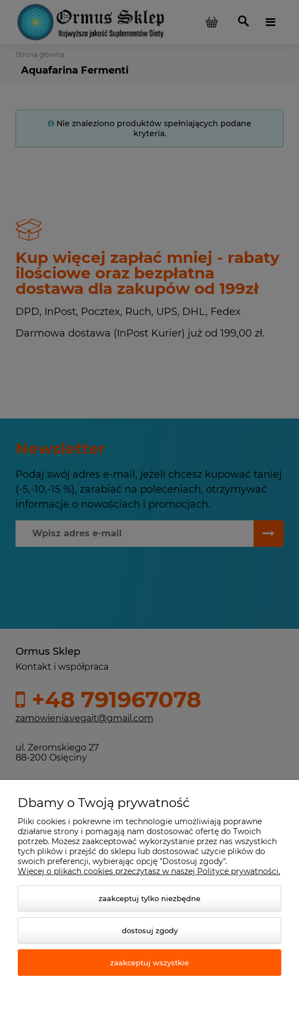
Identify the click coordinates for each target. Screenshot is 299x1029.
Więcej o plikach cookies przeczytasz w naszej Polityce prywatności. (149, 871)
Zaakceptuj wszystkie (149, 962)
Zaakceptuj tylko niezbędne (149, 898)
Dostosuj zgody (150, 930)
